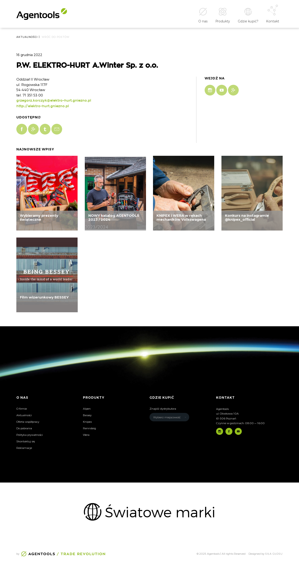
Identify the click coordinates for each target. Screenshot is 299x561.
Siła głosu (274, 553)
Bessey (87, 415)
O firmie (21, 408)
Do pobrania (24, 428)
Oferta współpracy (27, 421)
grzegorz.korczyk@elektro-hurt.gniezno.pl (53, 100)
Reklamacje (24, 447)
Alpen (87, 408)
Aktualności (24, 415)
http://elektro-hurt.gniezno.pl (42, 106)
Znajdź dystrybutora (163, 408)
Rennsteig (89, 428)
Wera (86, 434)
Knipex (87, 421)
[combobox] (169, 417)
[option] (149, 511)
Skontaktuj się (25, 441)
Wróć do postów (55, 36)
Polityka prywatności (29, 434)
